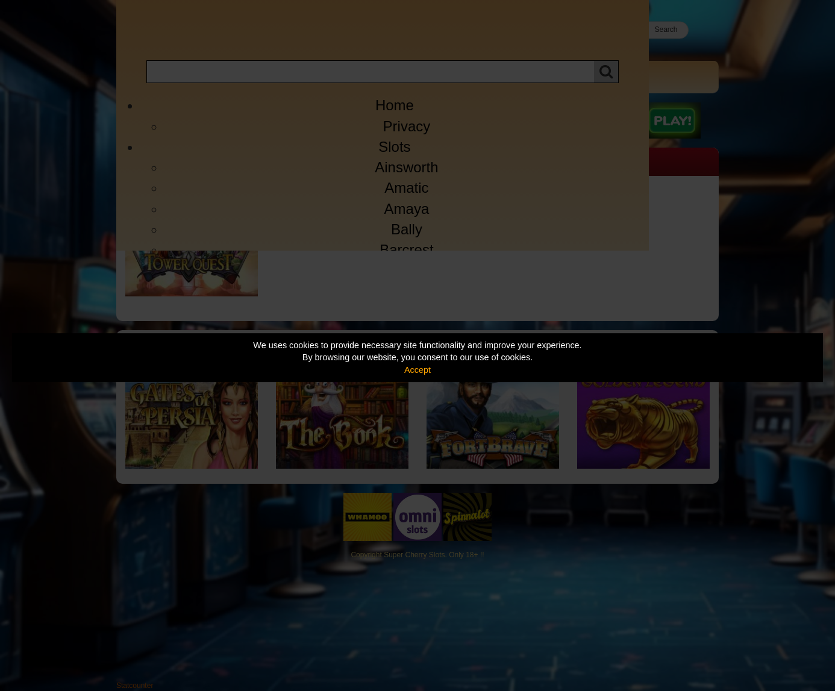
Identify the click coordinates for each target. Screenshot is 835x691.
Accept (417, 370)
